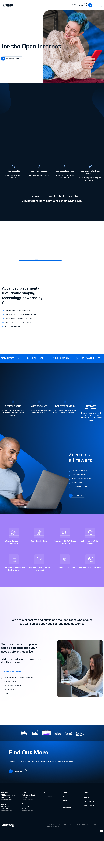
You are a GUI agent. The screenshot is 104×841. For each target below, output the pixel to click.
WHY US (18, 5)
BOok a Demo (89, 806)
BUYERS (38, 5)
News (86, 793)
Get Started (83, 5)
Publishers (47, 797)
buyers (46, 793)
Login (73, 5)
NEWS (55, 5)
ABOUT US (47, 5)
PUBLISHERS (28, 5)
